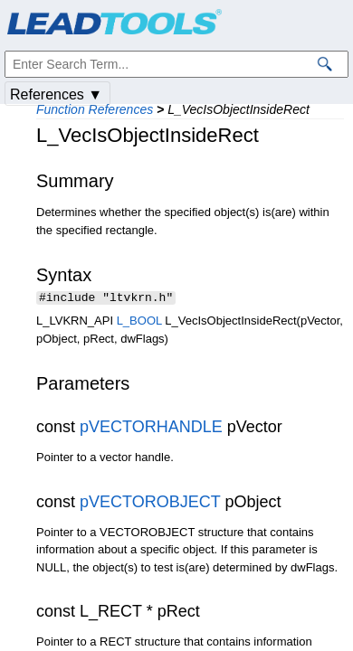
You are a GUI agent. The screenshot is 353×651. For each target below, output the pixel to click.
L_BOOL (139, 322)
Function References (94, 109)
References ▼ (56, 94)
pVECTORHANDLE (151, 429)
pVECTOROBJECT (150, 504)
